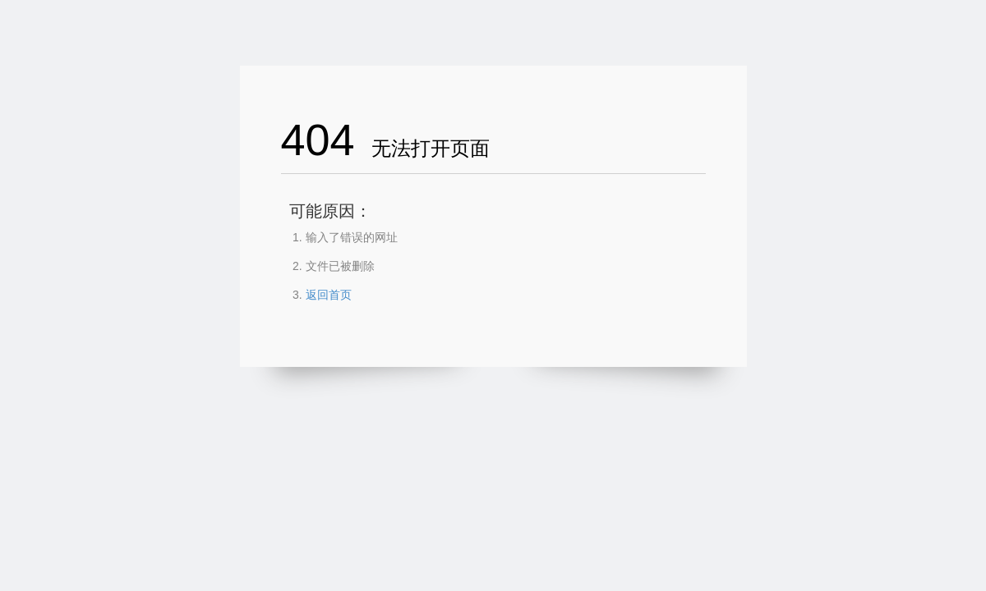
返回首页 (329, 294)
